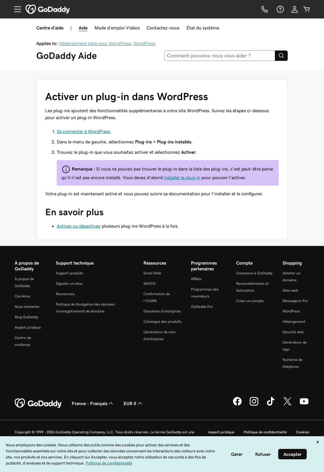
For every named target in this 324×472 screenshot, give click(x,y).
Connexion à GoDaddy (254, 273)
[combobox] (219, 55)
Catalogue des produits (162, 321)
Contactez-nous (163, 27)
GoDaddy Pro (202, 306)
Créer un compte (250, 301)
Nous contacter (27, 306)
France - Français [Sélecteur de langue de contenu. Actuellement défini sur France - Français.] (93, 403)
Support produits (69, 273)
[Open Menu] (15, 9)
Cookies (302, 432)
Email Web (152, 273)
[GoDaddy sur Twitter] (287, 404)
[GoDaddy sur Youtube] (304, 404)
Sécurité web (293, 332)
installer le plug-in (182, 177)
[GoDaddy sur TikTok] (271, 404)
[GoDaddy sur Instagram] (254, 404)
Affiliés (196, 279)
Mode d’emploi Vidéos (117, 27)
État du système (202, 27)
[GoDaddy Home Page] (38, 403)
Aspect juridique (28, 327)
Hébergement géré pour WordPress (95, 43)
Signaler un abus (69, 283)
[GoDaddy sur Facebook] (237, 404)
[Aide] (279, 9)
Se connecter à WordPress (83, 131)
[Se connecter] (294, 9)
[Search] (281, 55)
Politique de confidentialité (265, 432)
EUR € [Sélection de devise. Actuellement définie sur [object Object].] (133, 403)
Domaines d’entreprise (162, 311)
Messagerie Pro (295, 301)
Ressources (65, 294)
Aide (83, 27)
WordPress (144, 43)
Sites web (290, 290)
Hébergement (294, 321)
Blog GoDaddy (26, 317)
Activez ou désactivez (79, 226)
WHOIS (149, 283)
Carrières (22, 296)
